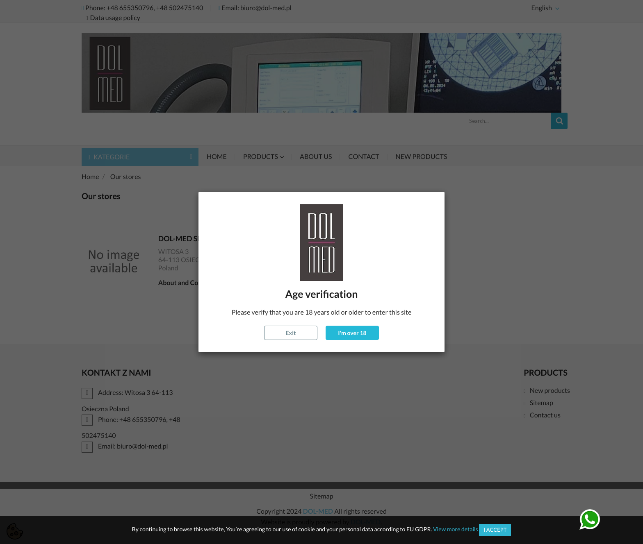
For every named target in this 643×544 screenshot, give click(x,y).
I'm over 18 (352, 332)
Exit (291, 332)
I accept (494, 529)
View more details (455, 529)
